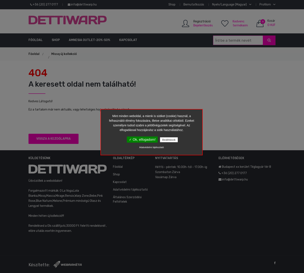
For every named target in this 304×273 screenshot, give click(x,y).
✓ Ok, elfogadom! (142, 139)
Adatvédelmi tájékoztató (151, 147)
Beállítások (169, 139)
